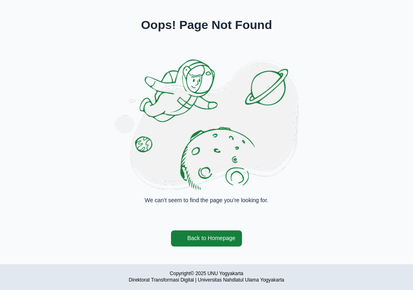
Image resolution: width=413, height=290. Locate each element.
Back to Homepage (206, 238)
